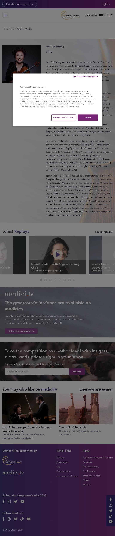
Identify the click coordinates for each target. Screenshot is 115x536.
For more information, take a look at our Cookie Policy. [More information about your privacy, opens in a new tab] (58, 106)
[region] (57, 100)
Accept (88, 117)
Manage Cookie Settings (63, 117)
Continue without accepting (85, 77)
